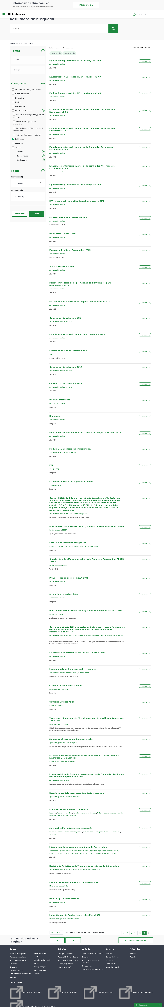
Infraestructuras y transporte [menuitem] (20, 974)
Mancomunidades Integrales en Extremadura (72, 669)
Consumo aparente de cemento (65, 686)
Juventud (73, 815)
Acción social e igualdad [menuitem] (18, 953)
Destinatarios (22, 160)
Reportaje (17, 143)
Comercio (60, 705)
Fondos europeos (55, 530)
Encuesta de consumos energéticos (67, 543)
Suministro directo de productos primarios (71, 739)
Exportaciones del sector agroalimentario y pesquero (76, 793)
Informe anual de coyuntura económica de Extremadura (78, 847)
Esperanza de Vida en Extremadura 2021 (69, 217)
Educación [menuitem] (13, 964)
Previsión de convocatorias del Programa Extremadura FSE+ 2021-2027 (85, 611)
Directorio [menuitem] (85, 957)
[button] (139, 14)
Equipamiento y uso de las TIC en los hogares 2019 (75, 185)
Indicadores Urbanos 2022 (62, 234)
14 (136, 933)
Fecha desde (17, 177)
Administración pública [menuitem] (18, 957)
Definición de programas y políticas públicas (28, 116)
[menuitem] (26, 992)
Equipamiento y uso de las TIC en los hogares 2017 (75, 77)
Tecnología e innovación (65, 546)
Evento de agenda (20, 94)
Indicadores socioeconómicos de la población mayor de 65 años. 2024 (85, 433)
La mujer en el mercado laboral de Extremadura (73, 882)
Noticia (16, 102)
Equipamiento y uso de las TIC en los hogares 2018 (75, 93)
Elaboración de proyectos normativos (24, 122)
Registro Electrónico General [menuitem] (68, 957)
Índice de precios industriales (64, 899)
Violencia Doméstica (59, 400)
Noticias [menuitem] (133, 953)
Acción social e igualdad (57, 403)
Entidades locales (71, 635)
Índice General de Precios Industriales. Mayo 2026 (74, 915)
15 (140, 933)
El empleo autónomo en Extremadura (68, 809)
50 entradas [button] (57, 933)
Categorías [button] (18, 83)
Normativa (18, 98)
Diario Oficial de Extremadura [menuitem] (92, 953)
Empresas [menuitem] (13, 967)
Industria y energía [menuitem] (16, 970)
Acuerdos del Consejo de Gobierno (27, 89)
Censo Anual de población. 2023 (65, 384)
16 (145, 933)
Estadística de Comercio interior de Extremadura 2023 (77, 334)
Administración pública (57, 64)
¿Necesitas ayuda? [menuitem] (64, 967)
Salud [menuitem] (36, 957)
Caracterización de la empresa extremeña (70, 828)
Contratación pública (80, 514)
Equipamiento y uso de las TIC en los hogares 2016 (75, 61)
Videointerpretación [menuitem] (113, 967)
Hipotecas (54, 416)
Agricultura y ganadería (57, 743)
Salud (51, 354)
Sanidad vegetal (71, 743)
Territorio (68, 322)
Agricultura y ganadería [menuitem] (18, 960)
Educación (52, 813)
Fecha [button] (15, 171)
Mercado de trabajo (69, 452)
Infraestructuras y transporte (59, 689)
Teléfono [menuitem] (109, 953)
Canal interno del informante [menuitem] (92, 969)
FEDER (64, 530)
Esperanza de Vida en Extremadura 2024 (70, 351)
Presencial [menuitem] (109, 960)
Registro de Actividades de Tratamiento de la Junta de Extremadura (84, 866)
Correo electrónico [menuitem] (112, 957)
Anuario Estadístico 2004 (62, 267)
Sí (57, 940)
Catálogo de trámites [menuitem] (65, 953)
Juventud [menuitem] (13, 977)
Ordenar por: (135, 47)
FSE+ (64, 614)
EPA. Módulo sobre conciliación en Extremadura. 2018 (76, 201)
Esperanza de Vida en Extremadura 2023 (70, 250)
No (73, 940)
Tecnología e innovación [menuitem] (42, 960)
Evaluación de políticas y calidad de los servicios (28, 129)
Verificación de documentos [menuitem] (68, 960)
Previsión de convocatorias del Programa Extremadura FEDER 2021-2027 (86, 526)
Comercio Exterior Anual (62, 702)
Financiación (69, 780)
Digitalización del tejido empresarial (86, 546)
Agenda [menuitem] (132, 957)
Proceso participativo (22, 110)
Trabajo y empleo (55, 452)
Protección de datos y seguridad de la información (82, 870)
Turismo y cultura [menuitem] (40, 970)
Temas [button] (15, 51)
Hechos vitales (22, 156)
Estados (20, 152)
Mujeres (52, 886)
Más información (86, 5)
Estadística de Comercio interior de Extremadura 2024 (77, 653)
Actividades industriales (71, 919)
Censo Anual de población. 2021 (65, 318)
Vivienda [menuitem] (37, 973)
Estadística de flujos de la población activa (71, 482)
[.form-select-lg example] (28, 60)
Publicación (18, 139)
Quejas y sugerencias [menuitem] (65, 964)
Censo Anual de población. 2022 (65, 367)
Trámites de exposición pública (27, 135)
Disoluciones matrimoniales (63, 594)
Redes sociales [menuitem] (111, 964)
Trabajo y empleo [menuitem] (40, 967)
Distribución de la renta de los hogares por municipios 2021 (79, 302)
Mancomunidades (84, 673)
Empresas (68, 514)
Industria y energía (63, 761)
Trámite (17, 147)
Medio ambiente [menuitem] (40, 953)
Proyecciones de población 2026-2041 (68, 578)
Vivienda (113, 853)
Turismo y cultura (112, 851)
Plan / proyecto (19, 106)
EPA (51, 465)
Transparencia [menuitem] (87, 966)
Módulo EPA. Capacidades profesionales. (70, 449)
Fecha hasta (17, 190)
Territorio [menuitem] (37, 963)
